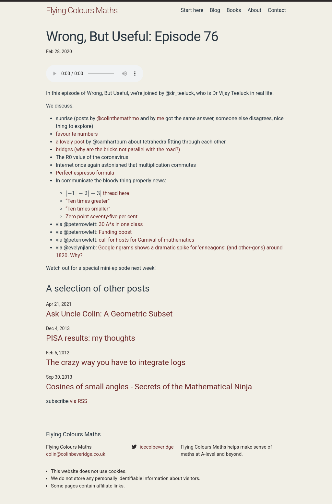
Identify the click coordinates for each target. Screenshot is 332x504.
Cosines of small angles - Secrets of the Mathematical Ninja (149, 386)
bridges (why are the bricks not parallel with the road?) (118, 149)
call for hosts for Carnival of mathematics (146, 240)
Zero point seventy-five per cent (101, 216)
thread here (116, 193)
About (254, 10)
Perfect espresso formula (85, 173)
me (160, 118)
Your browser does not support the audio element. (94, 73)
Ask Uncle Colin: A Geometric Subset (109, 313)
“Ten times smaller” (87, 209)
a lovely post (70, 142)
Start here (192, 10)
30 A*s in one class (121, 224)
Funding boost (115, 232)
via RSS (78, 401)
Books (234, 10)
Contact (277, 10)
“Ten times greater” (87, 201)
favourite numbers (77, 134)
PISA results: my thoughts (90, 338)
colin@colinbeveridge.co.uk (75, 454)
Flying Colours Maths (81, 10)
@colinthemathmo (118, 118)
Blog (215, 10)
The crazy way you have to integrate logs (115, 362)
